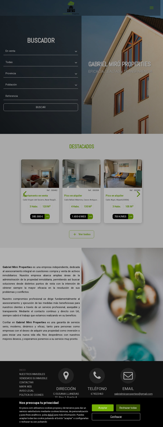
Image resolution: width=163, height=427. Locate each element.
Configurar (116, 416)
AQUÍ (50, 415)
